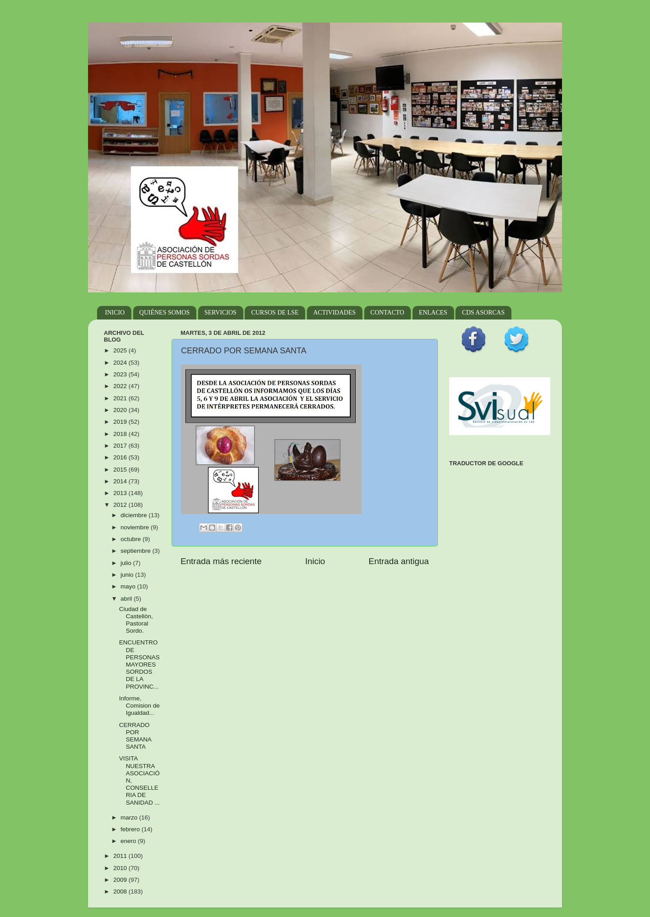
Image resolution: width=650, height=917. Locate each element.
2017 (121, 445)
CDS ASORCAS (483, 312)
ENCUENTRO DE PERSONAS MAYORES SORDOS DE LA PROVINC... (139, 664)
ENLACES (433, 312)
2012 (121, 504)
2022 (121, 386)
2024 (121, 362)
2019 (121, 421)
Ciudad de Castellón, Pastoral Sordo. (136, 620)
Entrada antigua (399, 561)
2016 (121, 457)
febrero (131, 829)
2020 (121, 410)
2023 (121, 374)
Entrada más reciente (221, 561)
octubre (132, 539)
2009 (121, 879)
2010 (121, 868)
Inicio (315, 561)
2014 (121, 481)
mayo (129, 586)
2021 (121, 398)
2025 (121, 350)
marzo (130, 817)
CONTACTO (387, 312)
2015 (121, 469)
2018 (121, 434)
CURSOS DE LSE (274, 312)
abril (127, 598)
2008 (121, 891)
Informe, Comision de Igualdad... (139, 705)
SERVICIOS (220, 312)
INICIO (115, 312)
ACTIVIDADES (334, 312)
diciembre (135, 515)
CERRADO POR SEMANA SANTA (135, 736)
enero (129, 841)
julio (127, 563)
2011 (121, 855)
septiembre (137, 550)
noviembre (136, 527)
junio (128, 574)
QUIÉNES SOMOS (164, 312)
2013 (121, 493)
